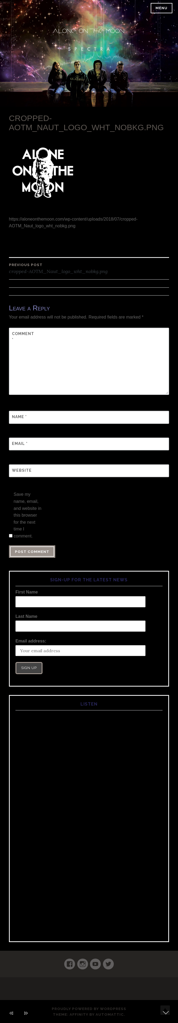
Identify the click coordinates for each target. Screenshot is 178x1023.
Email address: (30, 641)
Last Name (26, 616)
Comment (23, 337)
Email (20, 443)
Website (22, 470)
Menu (161, 8)
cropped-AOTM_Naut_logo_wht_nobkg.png (89, 268)
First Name (26, 592)
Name (19, 417)
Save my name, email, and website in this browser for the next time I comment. (27, 515)
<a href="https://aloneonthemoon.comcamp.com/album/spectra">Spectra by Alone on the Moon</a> (89, 820)
